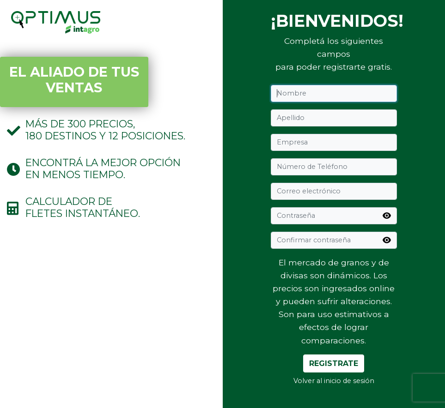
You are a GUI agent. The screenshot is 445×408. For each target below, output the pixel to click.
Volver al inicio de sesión (333, 381)
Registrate (333, 363)
